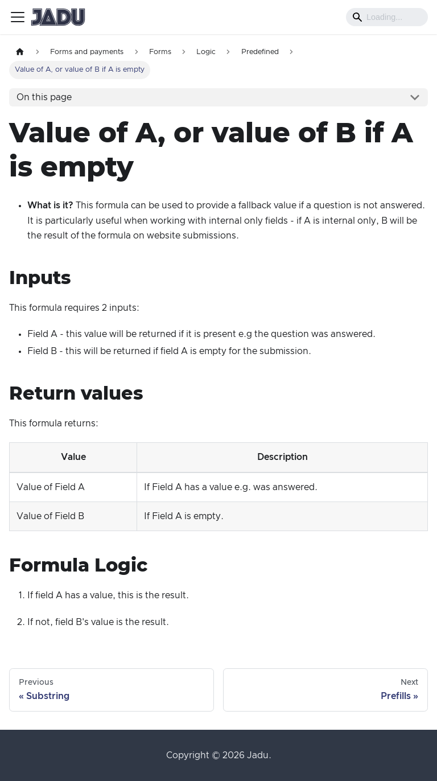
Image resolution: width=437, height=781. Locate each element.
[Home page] (20, 52)
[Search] (387, 17)
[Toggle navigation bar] (17, 17)
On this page (44, 97)
